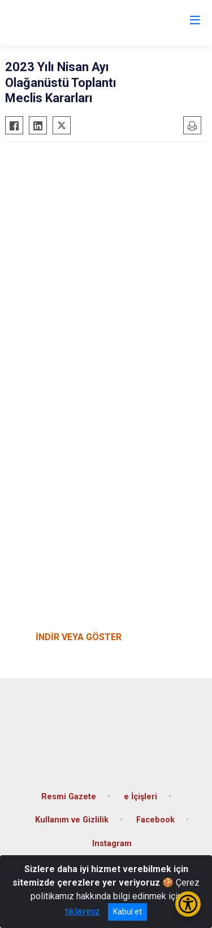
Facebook (155, 820)
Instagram (112, 843)
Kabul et (127, 911)
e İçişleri (140, 797)
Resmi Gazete (68, 797)
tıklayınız (82, 911)
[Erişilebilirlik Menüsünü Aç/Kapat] (188, 904)
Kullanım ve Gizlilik (72, 820)
